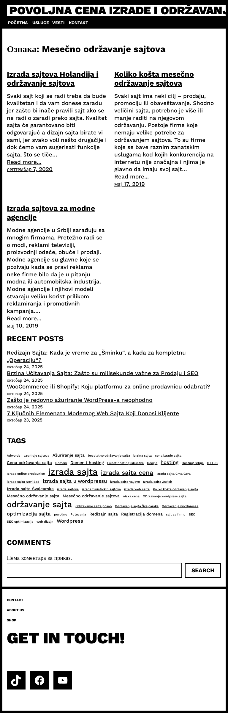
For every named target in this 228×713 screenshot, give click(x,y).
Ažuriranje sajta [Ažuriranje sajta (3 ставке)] (69, 455)
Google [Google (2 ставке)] (152, 463)
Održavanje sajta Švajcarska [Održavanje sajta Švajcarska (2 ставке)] (137, 506)
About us (15, 610)
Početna (18, 22)
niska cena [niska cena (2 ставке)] (131, 496)
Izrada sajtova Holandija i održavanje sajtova (52, 78)
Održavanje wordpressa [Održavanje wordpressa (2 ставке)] (180, 506)
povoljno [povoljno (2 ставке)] (60, 514)
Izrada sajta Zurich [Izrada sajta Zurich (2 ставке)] (157, 482)
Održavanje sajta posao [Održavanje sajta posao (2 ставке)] (93, 506)
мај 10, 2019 (22, 325)
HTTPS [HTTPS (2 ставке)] (212, 463)
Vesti (58, 22)
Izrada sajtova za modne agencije (51, 213)
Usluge (40, 22)
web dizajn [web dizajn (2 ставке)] (45, 522)
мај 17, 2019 (129, 184)
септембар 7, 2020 (30, 169)
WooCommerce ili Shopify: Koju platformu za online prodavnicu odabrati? (108, 386)
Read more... (24, 162)
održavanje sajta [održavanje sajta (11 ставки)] (39, 504)
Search (202, 570)
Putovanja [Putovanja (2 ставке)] (78, 514)
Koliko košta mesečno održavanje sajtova (154, 78)
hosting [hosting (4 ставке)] (169, 462)
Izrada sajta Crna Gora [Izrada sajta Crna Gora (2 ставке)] (173, 474)
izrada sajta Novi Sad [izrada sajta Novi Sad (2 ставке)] (23, 482)
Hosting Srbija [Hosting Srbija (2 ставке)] (193, 463)
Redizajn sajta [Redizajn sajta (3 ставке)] (103, 514)
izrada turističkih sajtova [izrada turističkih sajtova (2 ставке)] (101, 489)
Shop (11, 620)
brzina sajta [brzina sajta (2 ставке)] (142, 455)
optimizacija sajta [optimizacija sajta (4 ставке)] (29, 514)
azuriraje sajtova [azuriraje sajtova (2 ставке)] (36, 455)
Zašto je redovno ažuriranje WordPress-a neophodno (79, 400)
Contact (15, 600)
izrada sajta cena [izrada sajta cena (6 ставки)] (127, 472)
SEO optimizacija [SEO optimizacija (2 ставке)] (20, 522)
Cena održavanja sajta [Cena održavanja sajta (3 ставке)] (29, 462)
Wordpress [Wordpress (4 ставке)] (70, 521)
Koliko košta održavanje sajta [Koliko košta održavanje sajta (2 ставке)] (175, 489)
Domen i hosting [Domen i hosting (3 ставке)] (87, 462)
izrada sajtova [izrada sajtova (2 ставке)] (68, 489)
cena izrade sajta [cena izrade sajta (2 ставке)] (168, 455)
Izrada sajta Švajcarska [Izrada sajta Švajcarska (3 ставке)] (30, 488)
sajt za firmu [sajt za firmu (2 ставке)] (176, 514)
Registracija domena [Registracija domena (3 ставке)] (142, 514)
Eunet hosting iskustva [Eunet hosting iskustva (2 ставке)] (125, 463)
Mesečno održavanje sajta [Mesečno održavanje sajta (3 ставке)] (33, 495)
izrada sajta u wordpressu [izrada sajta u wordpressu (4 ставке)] (75, 481)
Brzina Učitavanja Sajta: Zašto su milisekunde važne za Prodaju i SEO (102, 373)
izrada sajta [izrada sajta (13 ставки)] (73, 472)
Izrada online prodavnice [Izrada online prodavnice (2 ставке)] (26, 474)
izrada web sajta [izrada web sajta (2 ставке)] (137, 489)
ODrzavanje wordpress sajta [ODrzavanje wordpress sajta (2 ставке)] (164, 496)
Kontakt (78, 22)
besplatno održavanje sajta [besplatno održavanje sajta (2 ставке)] (109, 455)
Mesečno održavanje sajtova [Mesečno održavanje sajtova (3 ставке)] (91, 495)
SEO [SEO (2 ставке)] (192, 514)
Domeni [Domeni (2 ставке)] (61, 463)
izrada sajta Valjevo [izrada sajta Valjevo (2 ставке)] (125, 482)
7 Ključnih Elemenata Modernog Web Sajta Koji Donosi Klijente (93, 413)
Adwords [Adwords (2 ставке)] (13, 455)
